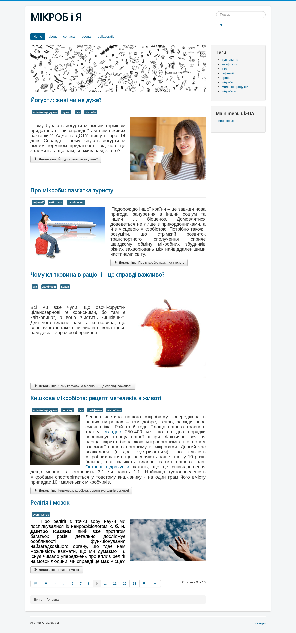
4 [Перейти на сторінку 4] (56, 583)
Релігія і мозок (49, 502)
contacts (69, 36)
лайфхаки (55, 202)
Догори (260, 623)
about (53, 36)
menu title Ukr (226, 121)
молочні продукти (45, 112)
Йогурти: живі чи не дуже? (65, 100)
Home (37, 36)
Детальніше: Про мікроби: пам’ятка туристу (149, 262)
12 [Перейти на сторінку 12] (124, 583)
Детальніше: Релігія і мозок (57, 570)
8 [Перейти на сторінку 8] (89, 583)
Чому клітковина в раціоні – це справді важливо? (97, 274)
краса (65, 286)
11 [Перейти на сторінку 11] (114, 583)
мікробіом (114, 410)
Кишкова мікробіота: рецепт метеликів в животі (95, 398)
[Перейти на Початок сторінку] (35, 583)
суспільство (76, 202)
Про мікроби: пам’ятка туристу (71, 190)
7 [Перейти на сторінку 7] (81, 583)
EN (219, 25)
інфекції (38, 202)
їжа (78, 112)
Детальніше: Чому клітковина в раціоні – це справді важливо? (83, 386)
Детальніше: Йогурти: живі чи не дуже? (66, 159)
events (86, 36)
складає (112, 431)
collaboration (107, 36)
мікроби (90, 112)
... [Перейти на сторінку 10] (105, 583)
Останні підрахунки (107, 466)
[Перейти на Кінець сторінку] (155, 583)
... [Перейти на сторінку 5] (64, 583)
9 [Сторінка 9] (97, 583)
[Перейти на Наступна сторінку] (145, 583)
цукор (66, 112)
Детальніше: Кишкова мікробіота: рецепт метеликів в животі (81, 490)
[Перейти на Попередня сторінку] (46, 583)
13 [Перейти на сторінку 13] (134, 583)
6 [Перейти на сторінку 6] (73, 583)
